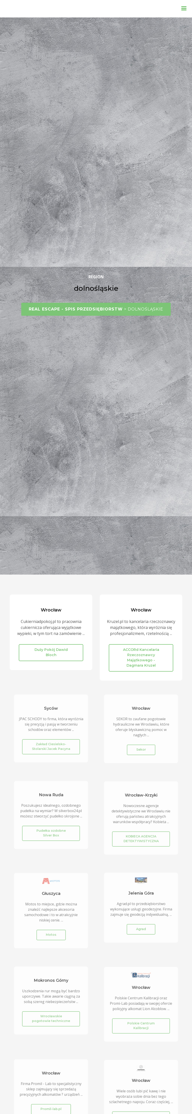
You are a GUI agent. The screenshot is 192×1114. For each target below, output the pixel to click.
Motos (51, 931)
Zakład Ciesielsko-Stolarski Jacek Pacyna (51, 743)
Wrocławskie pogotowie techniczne (51, 1015)
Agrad (141, 925)
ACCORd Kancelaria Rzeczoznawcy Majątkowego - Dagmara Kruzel (141, 657)
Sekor (141, 746)
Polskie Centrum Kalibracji (140, 1022)
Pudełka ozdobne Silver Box (51, 830)
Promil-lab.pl (51, 1106)
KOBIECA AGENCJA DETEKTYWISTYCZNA (141, 835)
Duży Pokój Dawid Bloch (51, 652)
